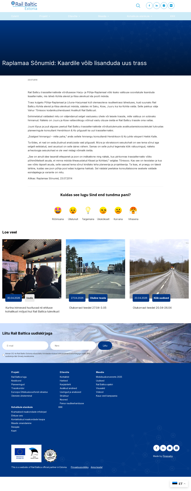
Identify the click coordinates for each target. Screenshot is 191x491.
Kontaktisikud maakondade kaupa (28, 433)
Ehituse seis (17, 430)
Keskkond (16, 395)
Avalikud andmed (68, 402)
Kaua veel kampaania (106, 410)
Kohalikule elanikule (138, 21)
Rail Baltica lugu (19, 391)
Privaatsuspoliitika (79, 481)
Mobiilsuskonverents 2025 (109, 391)
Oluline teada (98, 302)
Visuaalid (100, 402)
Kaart (13, 445)
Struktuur (64, 410)
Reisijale (15, 441)
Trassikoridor (17, 402)
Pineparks (168, 470)
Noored (64, 414)
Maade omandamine (21, 437)
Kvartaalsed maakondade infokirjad (28, 426)
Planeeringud (18, 398)
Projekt (43, 21)
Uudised (100, 395)
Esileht (15, 21)
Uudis (29, 302)
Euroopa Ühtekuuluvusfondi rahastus (29, 406)
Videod (99, 406)
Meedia (102, 21)
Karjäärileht (65, 398)
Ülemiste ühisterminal (21, 410)
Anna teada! (97, 481)
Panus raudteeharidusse (72, 417)
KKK (172, 21)
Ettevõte (72, 21)
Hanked (64, 395)
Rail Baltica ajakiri (104, 398)
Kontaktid (64, 391)
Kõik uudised (161, 302)
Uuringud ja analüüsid (70, 406)
